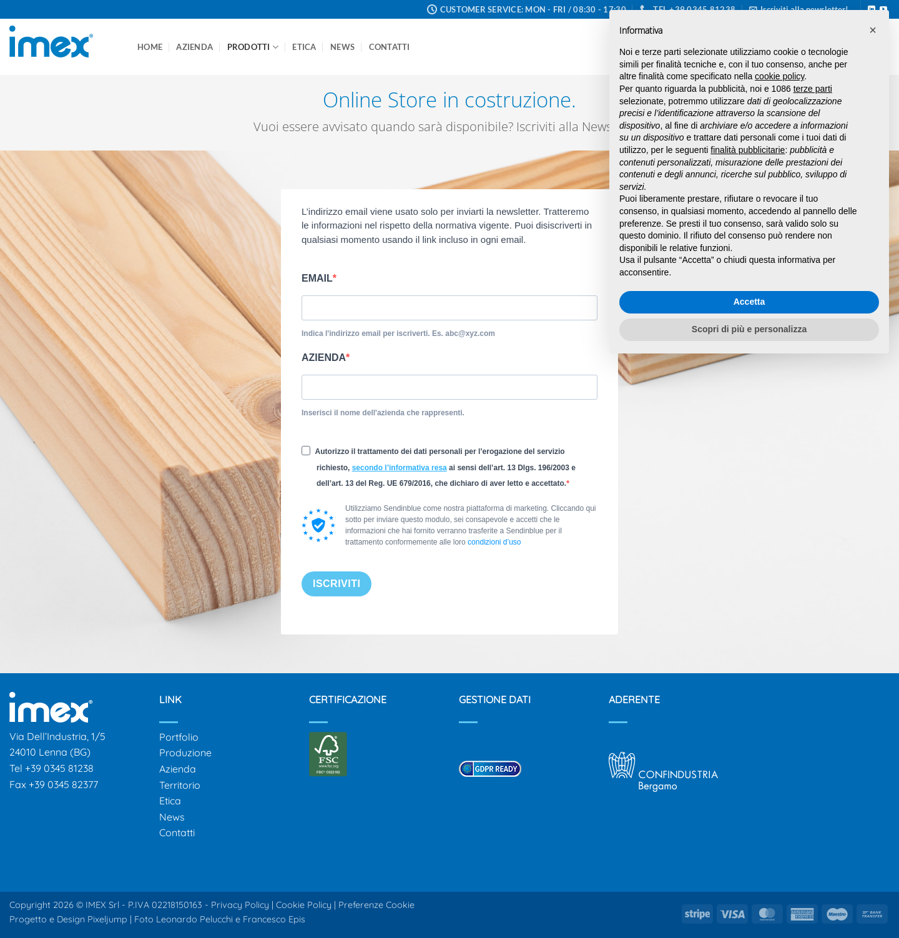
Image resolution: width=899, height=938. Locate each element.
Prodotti (253, 47)
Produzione (185, 752)
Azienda (194, 47)
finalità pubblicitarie (747, 150)
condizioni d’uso (494, 542)
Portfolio (179, 737)
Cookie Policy (304, 905)
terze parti (812, 89)
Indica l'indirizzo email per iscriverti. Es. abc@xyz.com (398, 333)
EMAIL (317, 278)
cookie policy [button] (779, 76)
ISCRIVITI (336, 583)
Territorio (179, 785)
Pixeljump (107, 919)
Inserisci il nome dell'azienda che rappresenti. (383, 412)
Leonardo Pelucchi (195, 919)
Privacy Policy (240, 905)
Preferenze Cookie (376, 905)
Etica (304, 47)
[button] (873, 30)
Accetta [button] (749, 302)
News (342, 47)
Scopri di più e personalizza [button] (749, 329)
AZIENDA (324, 357)
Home (149, 47)
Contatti (389, 47)
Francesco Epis (274, 919)
